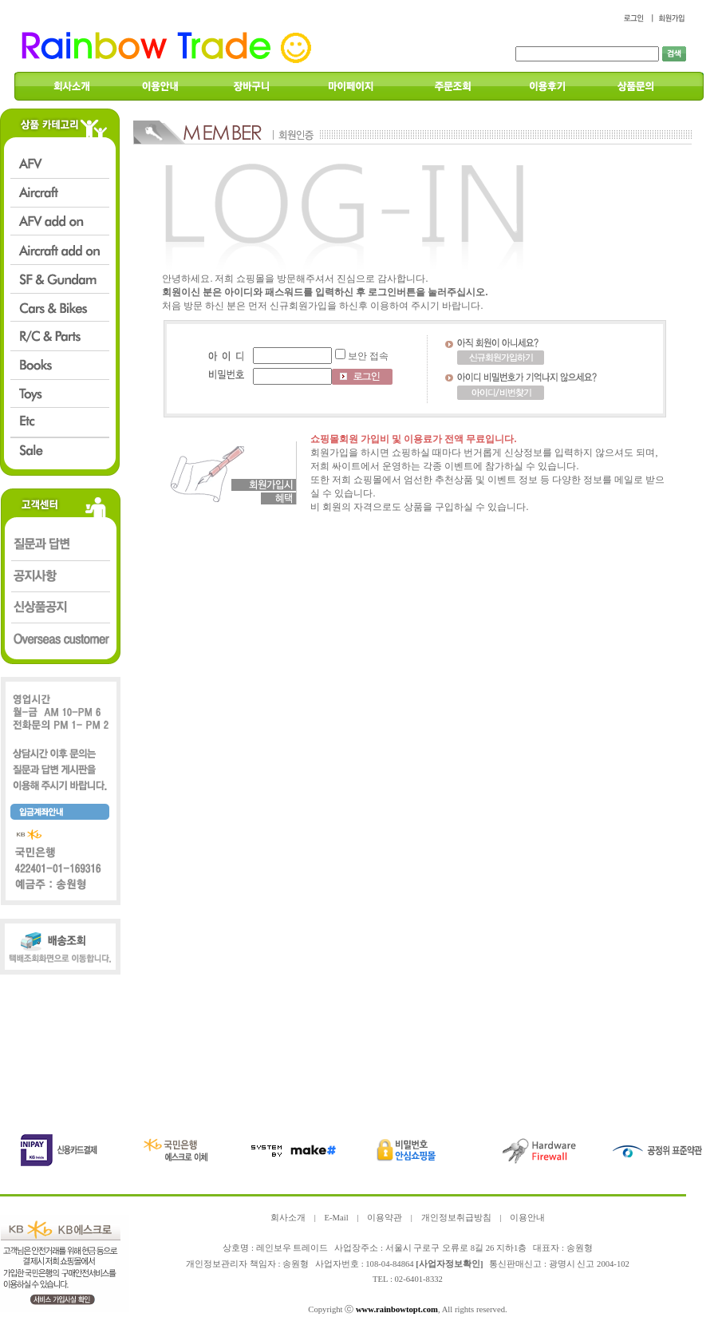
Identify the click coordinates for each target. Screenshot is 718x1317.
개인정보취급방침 (456, 1217)
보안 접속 (368, 356)
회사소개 (288, 1217)
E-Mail (336, 1217)
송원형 (295, 1264)
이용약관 (384, 1217)
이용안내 (527, 1217)
